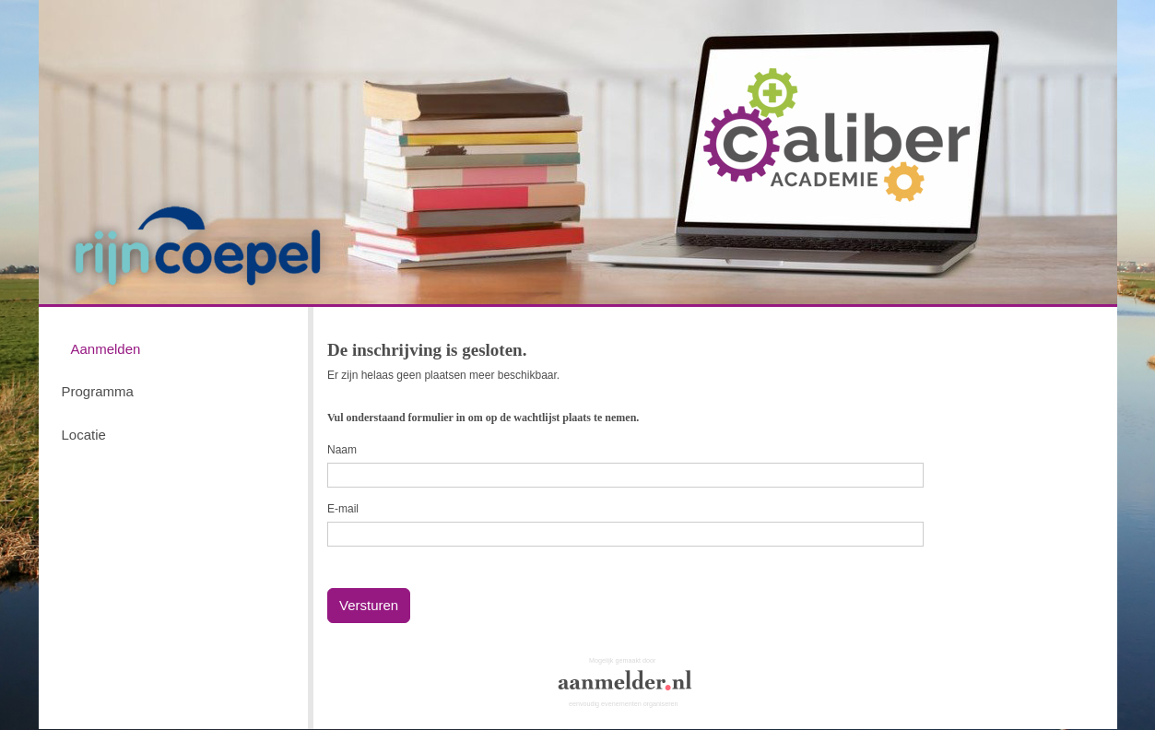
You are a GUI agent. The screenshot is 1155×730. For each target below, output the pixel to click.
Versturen (368, 605)
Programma (98, 391)
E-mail (343, 508)
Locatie (84, 434)
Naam (342, 449)
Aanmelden (106, 349)
